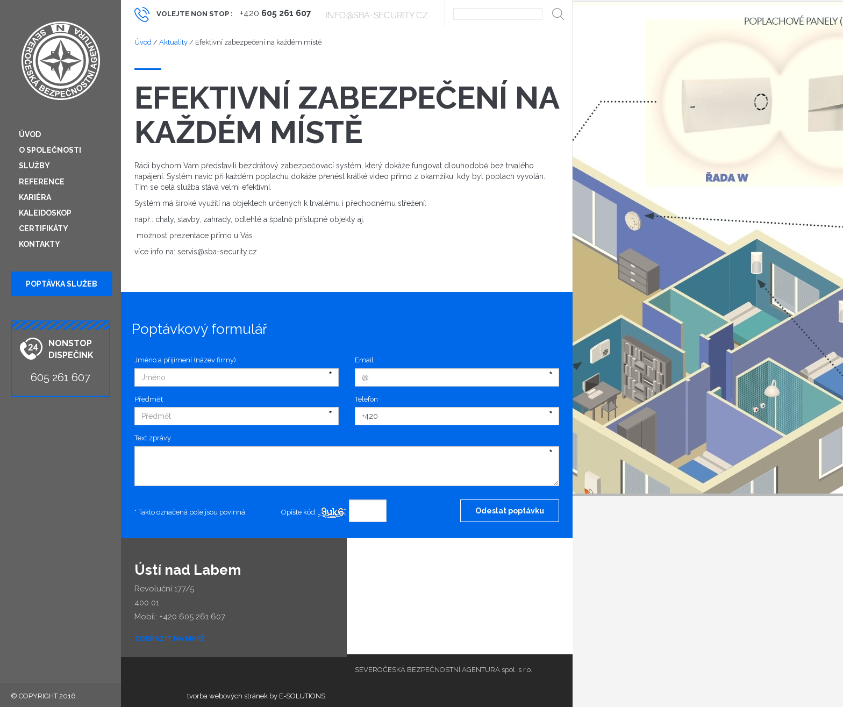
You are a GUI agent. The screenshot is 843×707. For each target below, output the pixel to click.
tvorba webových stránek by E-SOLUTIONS (256, 696)
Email (364, 360)
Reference (42, 181)
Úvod (30, 134)
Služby (34, 165)
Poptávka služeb (61, 284)
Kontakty (39, 244)
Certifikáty (43, 228)
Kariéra (35, 197)
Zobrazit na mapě (169, 638)
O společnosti (50, 150)
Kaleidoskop (45, 213)
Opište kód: (299, 512)
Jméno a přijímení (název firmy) (185, 360)
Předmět (148, 399)
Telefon (366, 399)
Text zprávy (152, 438)
